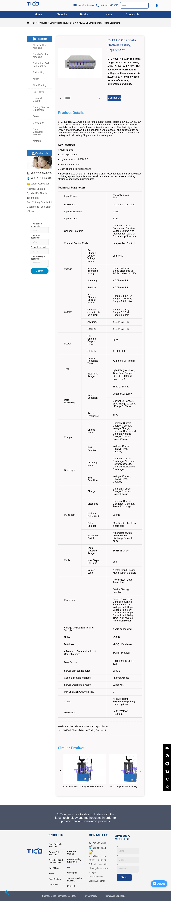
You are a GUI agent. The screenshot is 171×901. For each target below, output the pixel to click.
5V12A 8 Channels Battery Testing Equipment (98, 23)
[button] (85, 14)
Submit (39, 271)
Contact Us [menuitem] (132, 14)
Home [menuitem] (38, 14)
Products (42, 23)
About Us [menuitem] (62, 14)
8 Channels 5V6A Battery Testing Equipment (87, 726)
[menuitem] (85, 14)
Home (32, 23)
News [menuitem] (109, 14)
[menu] (85, 14)
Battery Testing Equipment (62, 23)
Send (124, 877)
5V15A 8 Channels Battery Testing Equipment (84, 730)
